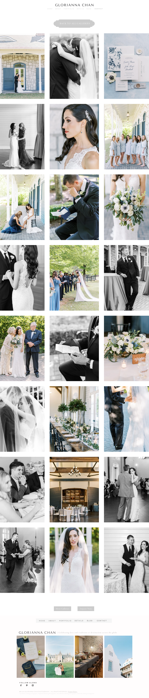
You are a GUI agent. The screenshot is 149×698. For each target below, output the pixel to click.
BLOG (92, 621)
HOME (51, 9)
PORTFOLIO (69, 9)
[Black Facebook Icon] (21, 685)
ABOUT (59, 9)
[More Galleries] (62, 608)
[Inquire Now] (86, 608)
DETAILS (80, 8)
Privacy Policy (73, 692)
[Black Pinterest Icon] (27, 685)
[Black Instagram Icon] (33, 685)
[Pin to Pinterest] (23, 39)
